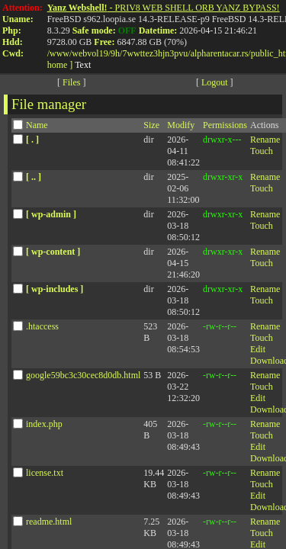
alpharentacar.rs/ (221, 53)
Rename (265, 139)
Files (71, 82)
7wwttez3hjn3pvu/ (156, 53)
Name (37, 125)
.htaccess (42, 326)
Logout (214, 82)
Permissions (225, 125)
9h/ (116, 53)
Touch (261, 151)
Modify (180, 125)
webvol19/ (91, 53)
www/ (61, 53)
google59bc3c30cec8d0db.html (83, 375)
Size (151, 125)
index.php (44, 424)
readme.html (49, 521)
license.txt (44, 472)
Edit (257, 349)
